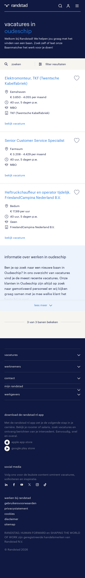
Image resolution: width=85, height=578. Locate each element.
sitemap (9, 524)
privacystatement (16, 508)
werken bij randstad (17, 497)
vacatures (11, 354)
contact (9, 378)
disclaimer (11, 519)
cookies (9, 513)
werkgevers (12, 394)
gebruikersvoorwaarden (20, 503)
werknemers (12, 366)
